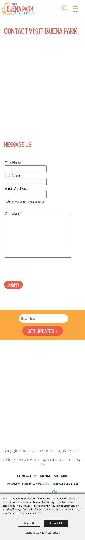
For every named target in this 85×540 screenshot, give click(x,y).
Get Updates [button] (41, 331)
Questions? (13, 213)
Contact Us (26, 475)
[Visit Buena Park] (17, 9)
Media (45, 475)
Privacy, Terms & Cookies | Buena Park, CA (42, 484)
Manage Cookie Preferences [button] (42, 532)
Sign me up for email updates (26, 202)
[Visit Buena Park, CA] (42, 428)
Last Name (13, 175)
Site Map (61, 475)
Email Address (16, 188)
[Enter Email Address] (43, 318)
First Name (13, 162)
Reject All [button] (29, 523)
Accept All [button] (56, 523)
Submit (13, 285)
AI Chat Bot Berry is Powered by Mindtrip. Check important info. (43, 462)
